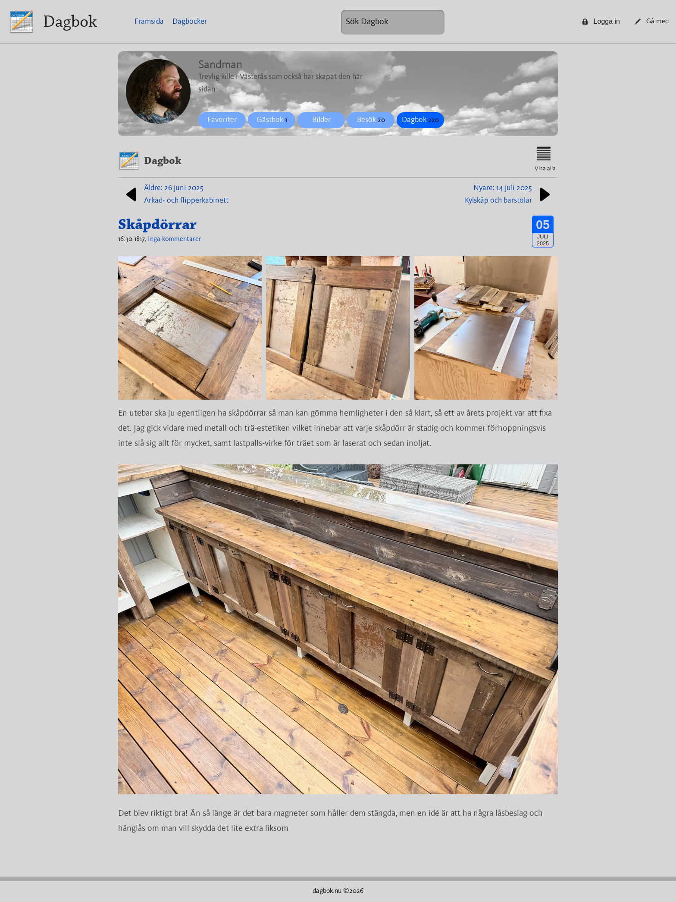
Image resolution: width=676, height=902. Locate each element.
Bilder (321, 120)
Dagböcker (189, 21)
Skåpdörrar (157, 224)
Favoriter (222, 120)
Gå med (652, 21)
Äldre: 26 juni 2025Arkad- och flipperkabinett (175, 194)
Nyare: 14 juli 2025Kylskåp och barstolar (509, 194)
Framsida (149, 21)
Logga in (601, 21)
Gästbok (272, 120)
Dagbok (70, 21)
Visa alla (545, 159)
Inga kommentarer (174, 239)
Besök (371, 120)
